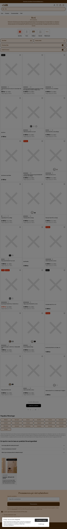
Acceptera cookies (41, 520)
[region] (25, 522)
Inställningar (41, 524)
